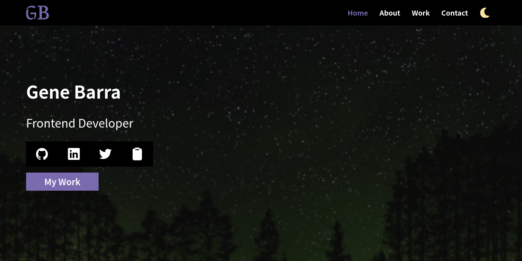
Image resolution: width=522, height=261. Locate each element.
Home (358, 13)
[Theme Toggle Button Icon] (485, 13)
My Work (62, 181)
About (390, 13)
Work (421, 13)
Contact (455, 13)
